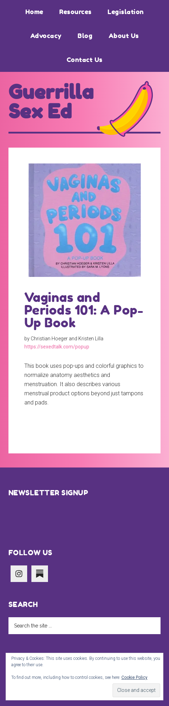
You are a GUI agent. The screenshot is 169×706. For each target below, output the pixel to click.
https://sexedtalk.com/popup (56, 346)
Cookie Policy (134, 677)
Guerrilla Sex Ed (51, 101)
